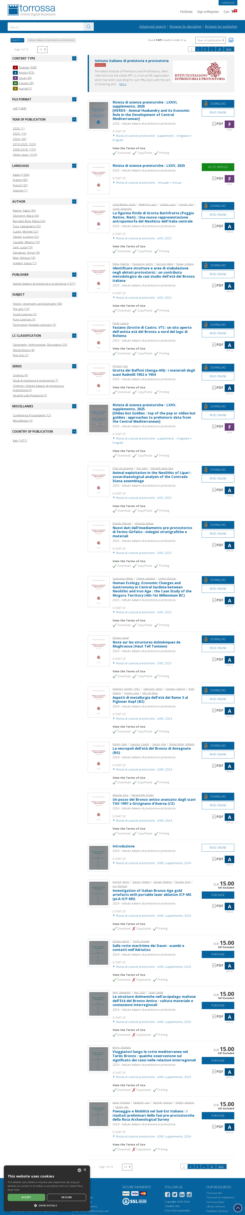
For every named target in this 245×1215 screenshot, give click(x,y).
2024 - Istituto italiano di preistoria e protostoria (144, 706)
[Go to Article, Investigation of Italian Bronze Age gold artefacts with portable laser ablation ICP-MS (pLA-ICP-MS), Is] (98, 893)
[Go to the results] (88, 26)
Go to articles (218, 167)
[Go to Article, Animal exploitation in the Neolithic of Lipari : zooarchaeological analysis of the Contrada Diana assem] (98, 481)
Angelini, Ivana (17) (25, 263)
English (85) (20, 180)
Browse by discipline (185, 26)
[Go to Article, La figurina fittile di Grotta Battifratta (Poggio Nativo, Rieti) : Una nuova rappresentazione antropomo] (98, 217)
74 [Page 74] (219, 49)
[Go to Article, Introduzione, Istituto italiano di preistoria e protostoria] (98, 857)
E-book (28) (23, 83)
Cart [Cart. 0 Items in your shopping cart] (230, 12)
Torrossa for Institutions (220, 1197)
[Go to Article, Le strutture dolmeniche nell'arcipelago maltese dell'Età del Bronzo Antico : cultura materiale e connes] (98, 1003)
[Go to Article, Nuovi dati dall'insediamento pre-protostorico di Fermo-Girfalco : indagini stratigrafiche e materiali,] (98, 536)
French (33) (20, 185)
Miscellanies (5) (23, 420)
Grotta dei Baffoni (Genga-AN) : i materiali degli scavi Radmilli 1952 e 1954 (154, 372)
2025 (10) (19, 133)
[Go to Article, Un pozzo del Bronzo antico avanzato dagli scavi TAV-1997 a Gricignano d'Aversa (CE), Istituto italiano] (98, 808)
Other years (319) (25, 155)
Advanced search (152, 26)
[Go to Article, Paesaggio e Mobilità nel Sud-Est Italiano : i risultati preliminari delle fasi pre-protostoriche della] (98, 1114)
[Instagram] (189, 1195)
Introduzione (124, 846)
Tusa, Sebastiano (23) (27, 226)
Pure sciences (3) (24, 319)
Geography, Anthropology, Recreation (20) (40, 345)
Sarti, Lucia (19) (23, 247)
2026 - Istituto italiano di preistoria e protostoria (144, 123)
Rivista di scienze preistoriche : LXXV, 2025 (149, 165)
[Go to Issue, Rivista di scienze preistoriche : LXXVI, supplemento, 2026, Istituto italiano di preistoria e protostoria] (98, 115)
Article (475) (23, 72)
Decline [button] (66, 1197)
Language (227, 2)
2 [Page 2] (198, 49)
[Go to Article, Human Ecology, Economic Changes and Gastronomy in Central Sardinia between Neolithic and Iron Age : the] (98, 591)
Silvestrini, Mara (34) (26, 216)
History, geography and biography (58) (37, 304)
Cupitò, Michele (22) (25, 231)
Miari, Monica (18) (24, 258)
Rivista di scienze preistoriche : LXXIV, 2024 (142, 718)
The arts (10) (21, 309)
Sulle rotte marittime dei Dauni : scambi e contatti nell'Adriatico (148, 947)
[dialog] (47, 1188)
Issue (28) (22, 78)
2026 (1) (19, 128)
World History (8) (24, 350)
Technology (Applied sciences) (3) (34, 325)
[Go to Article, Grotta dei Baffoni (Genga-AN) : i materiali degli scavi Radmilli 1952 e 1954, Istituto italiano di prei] (98, 379)
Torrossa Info (214, 1193)
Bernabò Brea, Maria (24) (29, 221)
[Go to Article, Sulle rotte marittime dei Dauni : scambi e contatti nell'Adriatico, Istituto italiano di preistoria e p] (98, 952)
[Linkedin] (182, 1195)
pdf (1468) (20, 108)
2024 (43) (19, 139)
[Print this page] (231, 40)
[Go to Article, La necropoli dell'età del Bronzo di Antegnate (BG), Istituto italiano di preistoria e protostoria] (98, 757)
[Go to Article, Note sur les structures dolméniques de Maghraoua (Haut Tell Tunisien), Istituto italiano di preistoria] (98, 650)
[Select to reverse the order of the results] (210, 40)
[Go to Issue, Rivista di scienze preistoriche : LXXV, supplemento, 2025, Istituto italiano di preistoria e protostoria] (98, 418)
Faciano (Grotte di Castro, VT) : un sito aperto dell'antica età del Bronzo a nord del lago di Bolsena (152, 331)
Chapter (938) (25, 67)
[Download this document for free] (218, 104)
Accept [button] (26, 1197)
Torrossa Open (215, 1202)
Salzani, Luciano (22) (26, 237)
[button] (185, 40)
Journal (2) (22, 88)
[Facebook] (167, 1195)
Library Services (215, 1206)
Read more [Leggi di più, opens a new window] (14, 1189)
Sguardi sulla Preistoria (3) (30, 395)
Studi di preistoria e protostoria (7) (35, 380)
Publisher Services (217, 1211)
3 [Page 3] (205, 49)
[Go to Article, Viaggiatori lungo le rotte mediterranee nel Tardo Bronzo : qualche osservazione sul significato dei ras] (98, 1059)
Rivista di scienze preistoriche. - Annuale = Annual (147, 182)
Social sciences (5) (25, 314)
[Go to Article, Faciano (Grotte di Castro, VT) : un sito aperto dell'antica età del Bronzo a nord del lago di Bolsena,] (98, 336)
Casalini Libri (172, 1206)
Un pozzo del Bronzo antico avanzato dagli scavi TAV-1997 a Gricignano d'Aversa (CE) (154, 801)
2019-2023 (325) (24, 144)
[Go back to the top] (238, 1208)
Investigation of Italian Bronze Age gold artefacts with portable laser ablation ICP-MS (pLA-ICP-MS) (152, 894)
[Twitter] (175, 1195)
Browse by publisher (221, 26)
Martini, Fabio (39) (24, 210)
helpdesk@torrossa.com (94, 1211)
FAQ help (186, 12)
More (122, 84)
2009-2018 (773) (24, 149)
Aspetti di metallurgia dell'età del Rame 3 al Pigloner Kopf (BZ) (150, 699)
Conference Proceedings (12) (32, 415)
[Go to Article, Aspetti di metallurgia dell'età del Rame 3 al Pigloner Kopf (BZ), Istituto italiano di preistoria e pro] (98, 702)
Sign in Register (208, 12)
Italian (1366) (21, 175)
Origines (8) (20, 375)
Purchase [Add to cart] (218, 895)
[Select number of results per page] (42, 49)
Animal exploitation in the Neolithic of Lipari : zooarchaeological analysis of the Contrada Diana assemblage (152, 476)
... (212, 49)
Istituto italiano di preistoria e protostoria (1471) (44, 283)
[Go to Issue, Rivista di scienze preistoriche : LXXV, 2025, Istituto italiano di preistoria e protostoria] (98, 178)
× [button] (84, 1170)
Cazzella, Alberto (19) (26, 242)
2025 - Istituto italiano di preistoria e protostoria (144, 170)
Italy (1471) (20, 440)
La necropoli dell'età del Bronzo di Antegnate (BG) (152, 750)
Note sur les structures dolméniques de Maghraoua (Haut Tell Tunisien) (146, 644)
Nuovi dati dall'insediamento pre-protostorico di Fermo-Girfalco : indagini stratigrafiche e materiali (152, 531)
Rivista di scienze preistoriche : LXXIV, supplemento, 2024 (152, 863)
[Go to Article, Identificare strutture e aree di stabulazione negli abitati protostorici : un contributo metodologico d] (98, 277)
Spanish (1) (20, 190)
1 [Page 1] (191, 49)
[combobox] (51, 26)
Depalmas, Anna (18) (26, 252)
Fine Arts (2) (21, 355)
